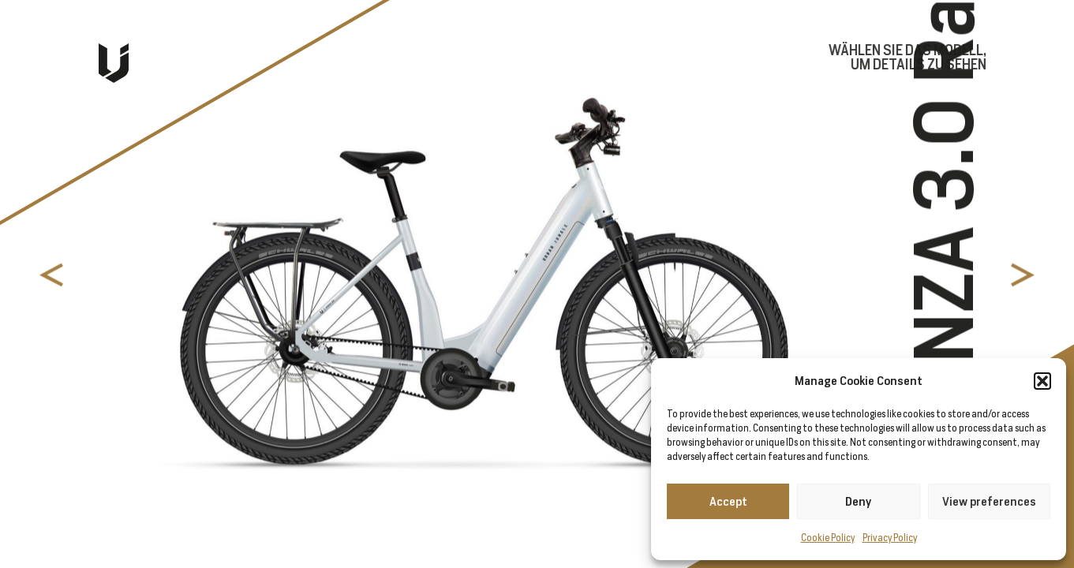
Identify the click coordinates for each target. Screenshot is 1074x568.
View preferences (989, 501)
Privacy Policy (890, 538)
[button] (1042, 381)
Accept (728, 501)
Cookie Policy (828, 538)
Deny (858, 501)
